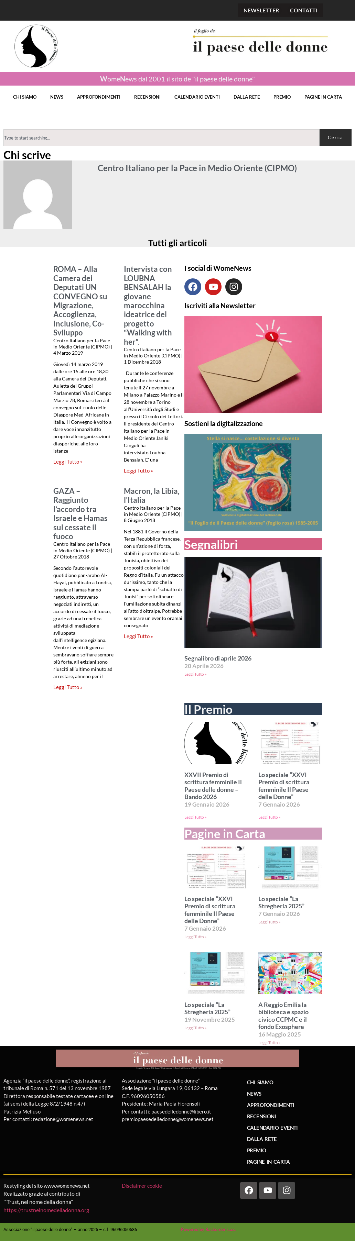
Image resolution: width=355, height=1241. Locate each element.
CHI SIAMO (24, 97)
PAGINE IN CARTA (323, 97)
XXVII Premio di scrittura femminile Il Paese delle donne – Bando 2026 (213, 786)
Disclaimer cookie (142, 1186)
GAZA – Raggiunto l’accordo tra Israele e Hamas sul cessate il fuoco (80, 514)
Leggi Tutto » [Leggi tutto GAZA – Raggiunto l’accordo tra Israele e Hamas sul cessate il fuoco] (68, 687)
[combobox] (161, 137)
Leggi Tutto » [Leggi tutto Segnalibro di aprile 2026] (195, 674)
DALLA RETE (247, 97)
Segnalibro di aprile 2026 (217, 658)
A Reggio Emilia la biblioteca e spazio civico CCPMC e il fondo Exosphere (283, 1016)
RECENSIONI (147, 97)
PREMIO (282, 97)
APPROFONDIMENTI (98, 97)
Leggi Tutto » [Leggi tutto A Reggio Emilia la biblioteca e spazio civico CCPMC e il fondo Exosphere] (269, 1042)
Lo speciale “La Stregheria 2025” (281, 902)
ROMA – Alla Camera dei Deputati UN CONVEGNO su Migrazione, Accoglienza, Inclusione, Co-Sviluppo (80, 301)
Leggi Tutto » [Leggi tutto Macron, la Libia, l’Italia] (138, 636)
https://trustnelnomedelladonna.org (46, 1210)
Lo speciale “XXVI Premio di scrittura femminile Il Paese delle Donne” (283, 786)
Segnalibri (211, 544)
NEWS (56, 97)
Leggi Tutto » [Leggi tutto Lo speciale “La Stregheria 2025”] (269, 921)
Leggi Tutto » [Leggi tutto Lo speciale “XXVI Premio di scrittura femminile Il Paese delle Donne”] (269, 817)
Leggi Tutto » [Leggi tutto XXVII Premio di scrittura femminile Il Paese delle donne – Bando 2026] (195, 817)
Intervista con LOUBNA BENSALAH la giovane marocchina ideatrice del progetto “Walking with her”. (148, 305)
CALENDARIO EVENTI (197, 97)
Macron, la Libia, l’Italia (152, 496)
